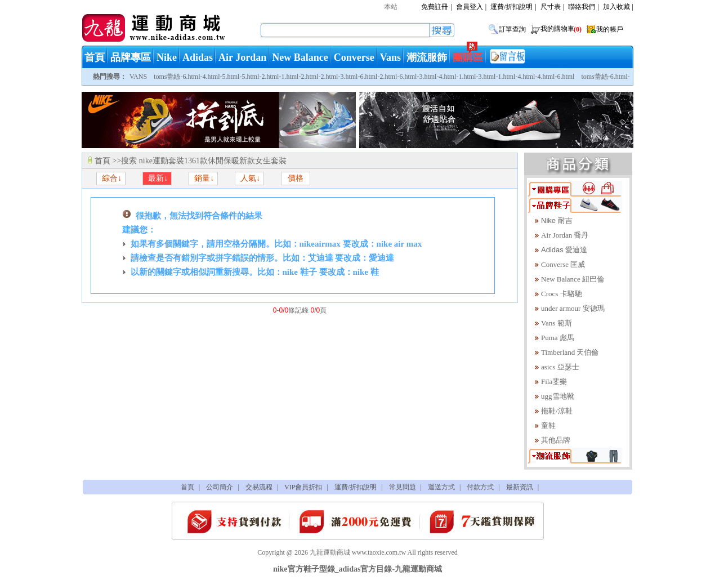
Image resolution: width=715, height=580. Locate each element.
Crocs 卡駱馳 (561, 293)
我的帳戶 (609, 29)
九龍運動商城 (330, 552)
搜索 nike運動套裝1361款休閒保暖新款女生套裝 (204, 161)
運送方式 (441, 487)
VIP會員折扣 (303, 487)
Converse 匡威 (563, 264)
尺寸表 (550, 7)
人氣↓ (250, 178)
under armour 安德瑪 (573, 308)
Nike (167, 57)
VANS (138, 77)
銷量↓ (203, 178)
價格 (295, 178)
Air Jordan (242, 57)
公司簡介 (219, 487)
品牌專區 (130, 57)
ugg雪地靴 (557, 396)
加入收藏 (616, 7)
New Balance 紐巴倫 (572, 279)
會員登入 (469, 7)
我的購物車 (561, 29)
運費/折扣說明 (511, 7)
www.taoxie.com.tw (379, 552)
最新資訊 (519, 487)
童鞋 (548, 425)
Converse (354, 57)
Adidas (197, 57)
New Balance (300, 57)
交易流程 (258, 487)
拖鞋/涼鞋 (557, 411)
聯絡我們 (581, 7)
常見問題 (402, 487)
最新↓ (157, 178)
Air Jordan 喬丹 (565, 235)
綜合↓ (111, 178)
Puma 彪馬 (557, 337)
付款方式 (480, 487)
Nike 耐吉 (557, 220)
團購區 (468, 57)
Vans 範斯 (556, 323)
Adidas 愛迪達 (564, 250)
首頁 (94, 57)
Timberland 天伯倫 (569, 352)
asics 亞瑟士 (560, 367)
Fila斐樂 (554, 381)
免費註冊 (434, 7)
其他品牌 (555, 440)
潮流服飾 (426, 57)
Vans (390, 57)
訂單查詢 (512, 29)
